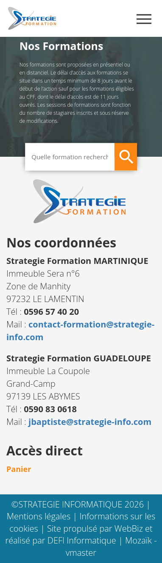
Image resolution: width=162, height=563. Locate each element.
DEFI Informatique (82, 540)
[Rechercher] (126, 156)
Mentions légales (40, 516)
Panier (18, 469)
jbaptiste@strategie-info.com (89, 421)
